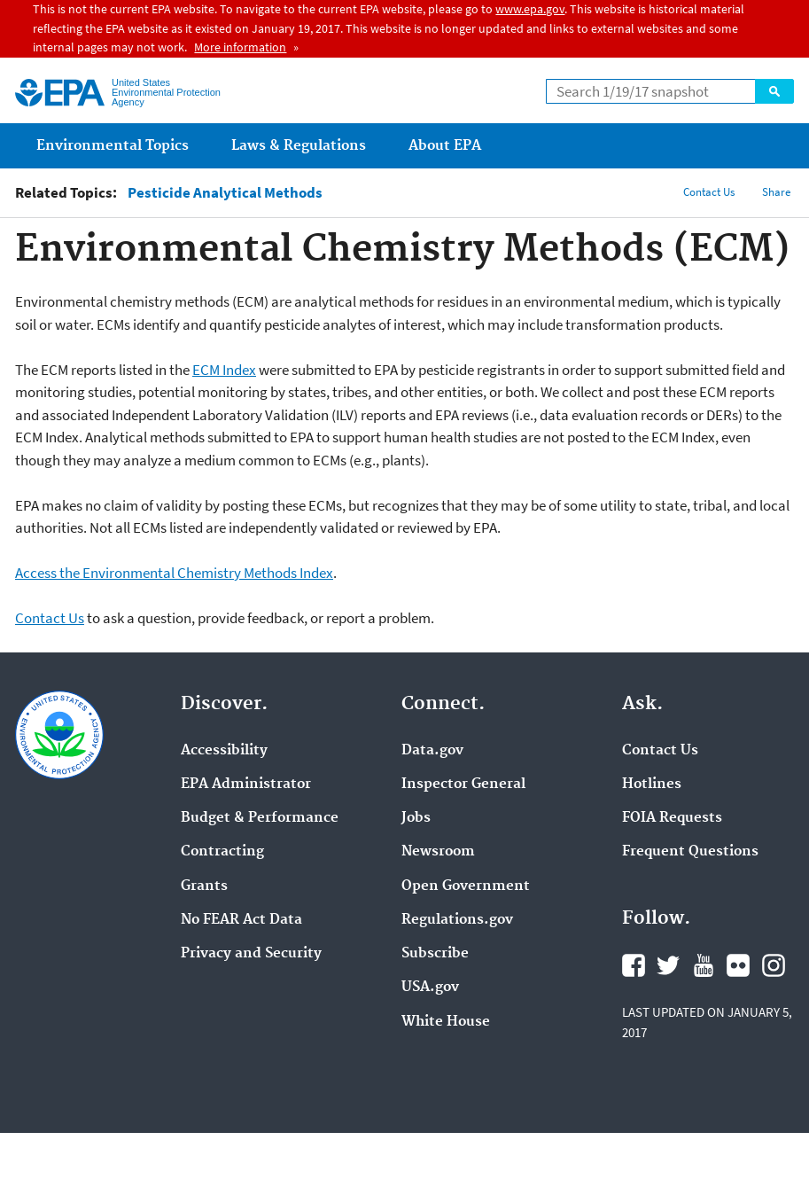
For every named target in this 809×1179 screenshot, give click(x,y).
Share (776, 191)
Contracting (222, 852)
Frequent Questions (690, 852)
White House (445, 1022)
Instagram (773, 965)
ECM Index (224, 369)
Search (774, 91)
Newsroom (438, 852)
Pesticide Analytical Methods (225, 192)
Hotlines (651, 785)
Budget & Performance (259, 818)
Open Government (465, 886)
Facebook (633, 965)
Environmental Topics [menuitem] (112, 145)
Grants (204, 886)
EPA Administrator (246, 785)
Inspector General (463, 785)
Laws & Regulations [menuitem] (298, 145)
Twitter (668, 965)
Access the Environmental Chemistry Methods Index (174, 572)
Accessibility (224, 751)
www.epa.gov (529, 9)
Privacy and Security (251, 954)
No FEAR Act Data (241, 920)
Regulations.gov (457, 920)
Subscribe (435, 954)
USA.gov (430, 988)
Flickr (738, 965)
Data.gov (432, 751)
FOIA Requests (672, 818)
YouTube (703, 965)
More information (240, 47)
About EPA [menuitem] (444, 145)
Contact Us (709, 191)
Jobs (416, 818)
